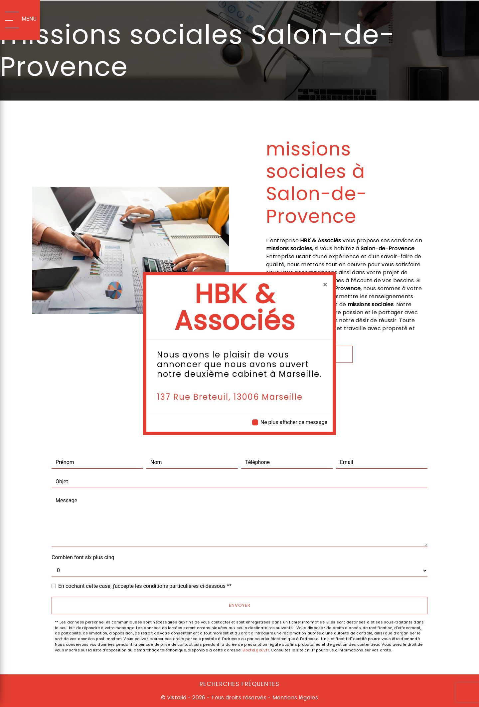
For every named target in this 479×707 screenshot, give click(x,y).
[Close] (325, 284)
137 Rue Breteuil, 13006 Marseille (230, 396)
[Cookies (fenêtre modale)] (2, 703)
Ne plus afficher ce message (293, 422)
